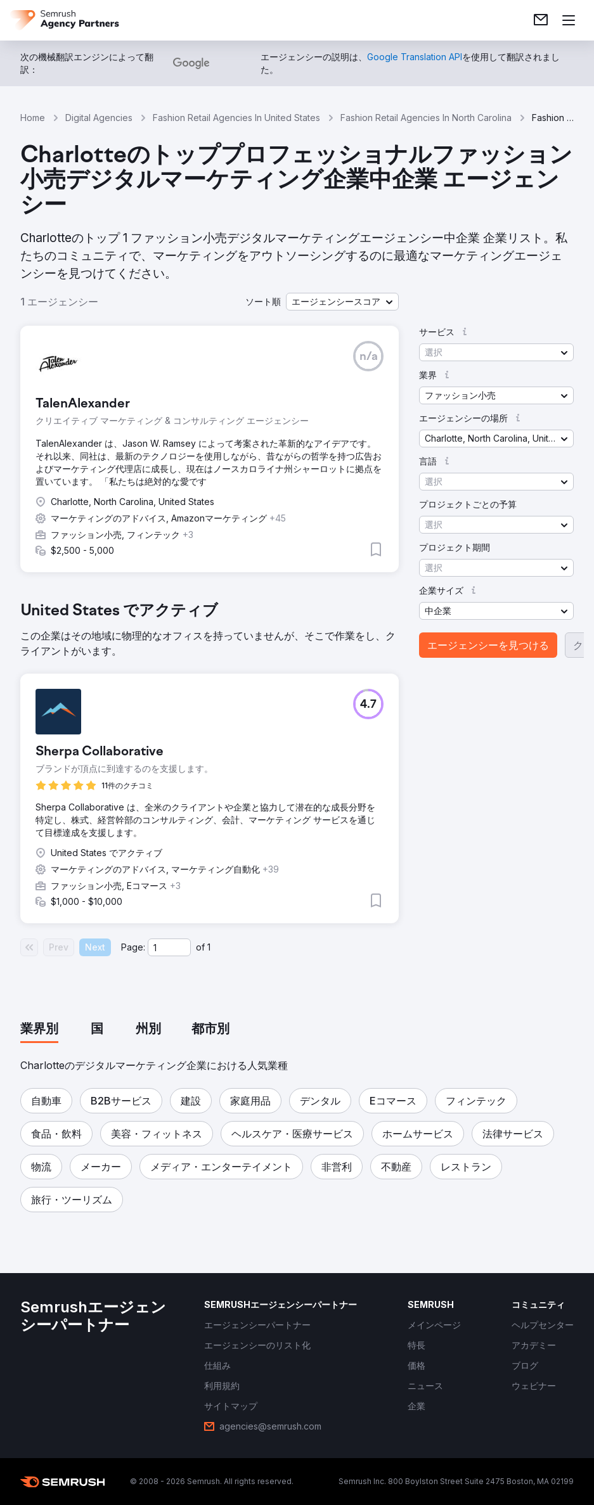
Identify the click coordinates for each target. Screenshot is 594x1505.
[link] (540, 20)
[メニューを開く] (568, 20)
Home (32, 117)
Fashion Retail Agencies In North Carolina (426, 117)
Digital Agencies (98, 117)
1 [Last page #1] (208, 947)
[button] (342, 302)
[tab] (39, 1029)
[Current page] (169, 947)
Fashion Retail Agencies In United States (236, 117)
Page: (133, 947)
